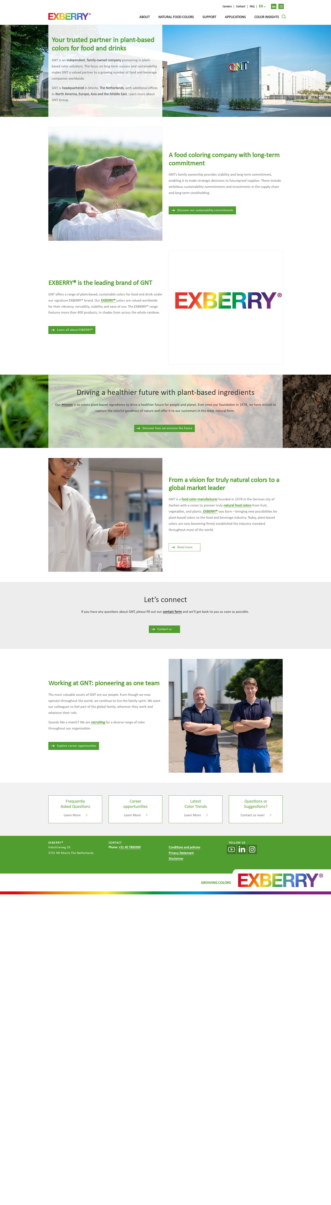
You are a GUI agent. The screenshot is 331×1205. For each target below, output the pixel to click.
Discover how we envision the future (164, 428)
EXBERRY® (210, 511)
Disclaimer (176, 858)
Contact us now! (253, 815)
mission (67, 405)
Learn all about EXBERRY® (72, 330)
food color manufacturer (199, 499)
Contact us (161, 629)
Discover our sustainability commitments (202, 210)
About (144, 17)
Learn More (72, 815)
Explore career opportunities (73, 746)
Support (209, 17)
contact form (172, 612)
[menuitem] (262, 6)
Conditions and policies (184, 847)
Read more (182, 547)
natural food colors (237, 505)
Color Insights (266, 17)
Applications (235, 17)
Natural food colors (176, 17)
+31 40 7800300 (130, 847)
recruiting (98, 722)
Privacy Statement (181, 853)
